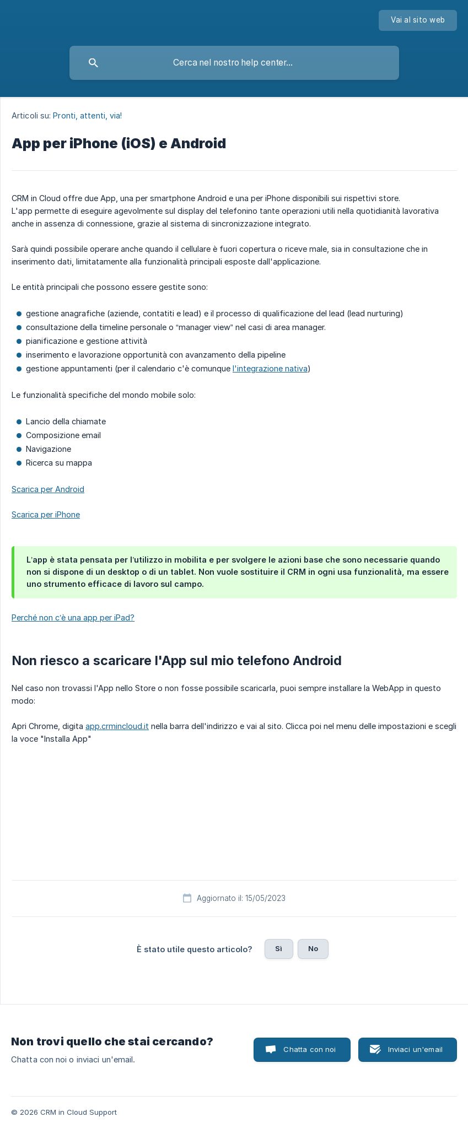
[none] (418, 20)
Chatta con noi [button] (309, 1049)
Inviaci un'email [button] (415, 1049)
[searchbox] (234, 63)
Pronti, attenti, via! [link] (87, 115)
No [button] (313, 948)
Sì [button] (278, 948)
